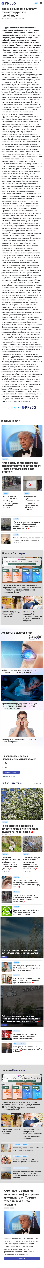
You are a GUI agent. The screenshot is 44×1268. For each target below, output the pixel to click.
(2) (41, 540)
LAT (36, 3)
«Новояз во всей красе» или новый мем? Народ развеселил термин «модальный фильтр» (11, 502)
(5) (24, 901)
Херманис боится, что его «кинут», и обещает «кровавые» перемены (28, 539)
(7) (21, 1051)
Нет (6, 768)
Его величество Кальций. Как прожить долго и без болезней (26, 1161)
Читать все (37, 783)
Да (6, 763)
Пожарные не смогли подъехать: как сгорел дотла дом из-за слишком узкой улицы (27, 1036)
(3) (28, 528)
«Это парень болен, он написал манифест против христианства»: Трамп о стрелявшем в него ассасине (21, 467)
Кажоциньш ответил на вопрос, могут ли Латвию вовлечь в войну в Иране (27, 1049)
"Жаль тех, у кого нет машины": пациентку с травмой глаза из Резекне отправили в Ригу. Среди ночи (27, 884)
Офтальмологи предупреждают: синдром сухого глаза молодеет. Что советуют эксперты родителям (20, 706)
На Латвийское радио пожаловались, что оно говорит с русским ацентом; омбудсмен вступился (32, 503)
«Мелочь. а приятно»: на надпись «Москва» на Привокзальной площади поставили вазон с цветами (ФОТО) (26, 525)
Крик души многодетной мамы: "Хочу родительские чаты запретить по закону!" (26, 912)
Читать (22, 1258)
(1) (34, 509)
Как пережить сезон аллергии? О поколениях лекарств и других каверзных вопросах (32, 616)
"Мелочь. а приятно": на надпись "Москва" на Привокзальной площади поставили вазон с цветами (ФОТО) (21, 1019)
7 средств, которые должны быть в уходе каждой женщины (28, 1149)
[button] (41, 3)
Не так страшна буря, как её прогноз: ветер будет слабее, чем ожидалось (20, 951)
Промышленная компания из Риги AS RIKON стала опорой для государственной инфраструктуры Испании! (27, 1174)
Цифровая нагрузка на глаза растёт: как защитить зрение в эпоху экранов (19, 671)
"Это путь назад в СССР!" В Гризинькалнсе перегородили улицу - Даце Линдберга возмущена (25, 898)
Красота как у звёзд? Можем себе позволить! (11, 614)
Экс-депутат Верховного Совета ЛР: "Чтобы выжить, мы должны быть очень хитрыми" (27, 968)
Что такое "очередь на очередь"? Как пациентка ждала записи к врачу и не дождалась (27, 980)
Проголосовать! (11, 772)
